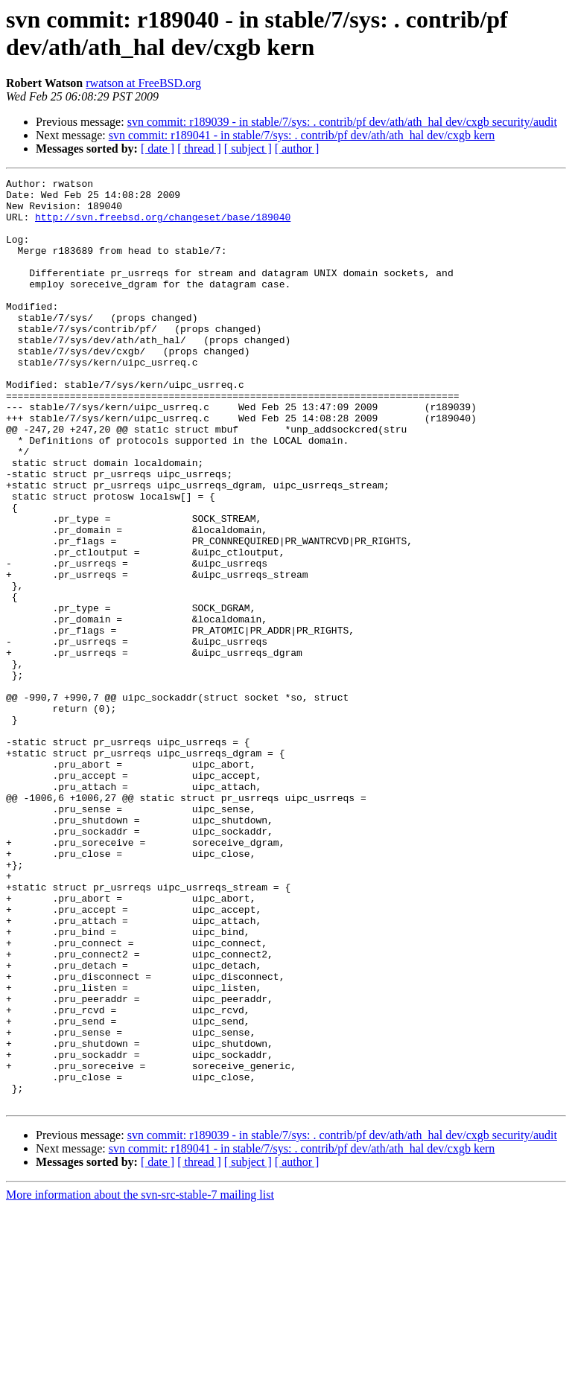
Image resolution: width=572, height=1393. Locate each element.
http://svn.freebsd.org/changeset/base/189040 (162, 225)
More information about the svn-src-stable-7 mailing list (140, 1380)
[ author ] (297, 148)
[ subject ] (248, 148)
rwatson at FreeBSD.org (143, 83)
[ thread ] (199, 148)
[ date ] (157, 148)
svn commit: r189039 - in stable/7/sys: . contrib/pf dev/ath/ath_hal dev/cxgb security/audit (342, 121)
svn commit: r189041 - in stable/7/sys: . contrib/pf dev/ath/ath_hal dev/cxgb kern (302, 135)
